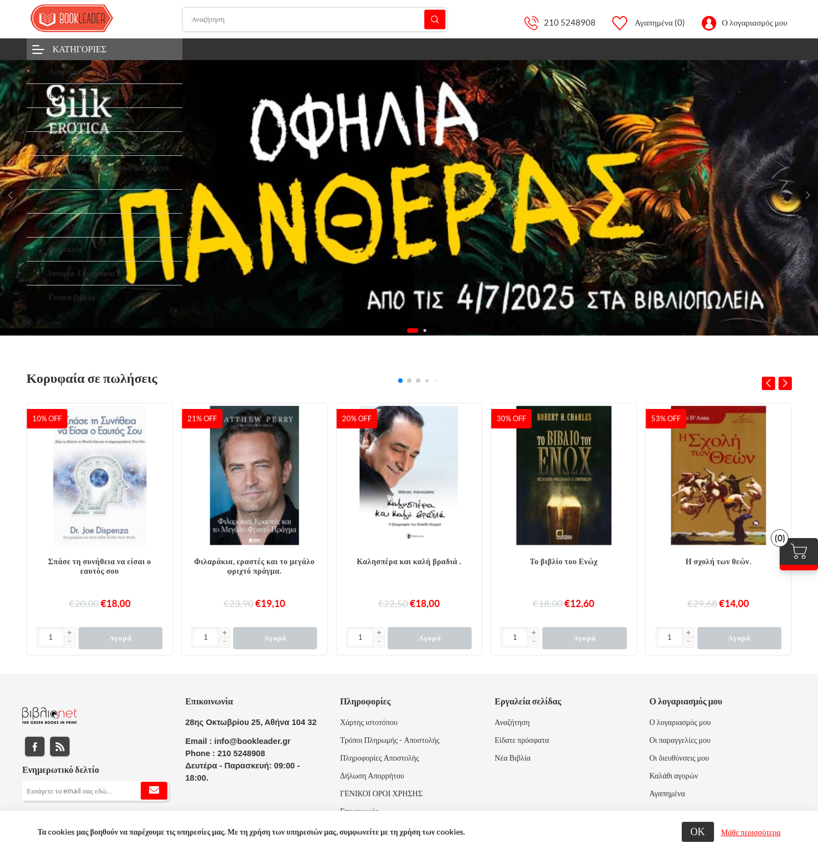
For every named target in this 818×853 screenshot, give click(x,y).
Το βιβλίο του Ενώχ (564, 561)
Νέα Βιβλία (513, 757)
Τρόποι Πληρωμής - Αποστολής (389, 740)
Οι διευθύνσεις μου (679, 757)
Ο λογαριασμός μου (754, 22)
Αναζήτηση (434, 19)
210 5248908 (570, 22)
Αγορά (120, 638)
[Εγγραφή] (95, 791)
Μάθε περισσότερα (751, 832)
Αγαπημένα (667, 793)
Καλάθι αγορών (674, 775)
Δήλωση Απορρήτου (372, 775)
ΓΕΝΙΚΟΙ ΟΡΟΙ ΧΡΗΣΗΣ (381, 793)
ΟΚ (698, 831)
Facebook (34, 746)
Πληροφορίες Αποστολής (379, 757)
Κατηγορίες (80, 49)
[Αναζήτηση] (314, 19)
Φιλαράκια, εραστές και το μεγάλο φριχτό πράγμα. (254, 566)
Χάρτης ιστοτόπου (369, 722)
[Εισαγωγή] (51, 637)
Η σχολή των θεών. (718, 561)
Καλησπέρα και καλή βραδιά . (409, 561)
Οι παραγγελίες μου (680, 740)
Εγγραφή (154, 791)
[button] (808, 195)
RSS (60, 746)
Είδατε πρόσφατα (522, 740)
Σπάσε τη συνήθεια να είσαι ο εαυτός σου (99, 566)
